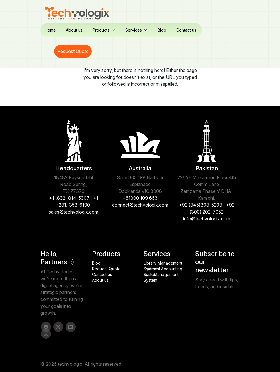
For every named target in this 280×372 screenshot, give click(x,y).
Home (50, 30)
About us (74, 30)
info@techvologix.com (206, 219)
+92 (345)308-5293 (200, 205)
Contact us (186, 30)
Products (104, 30)
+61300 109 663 (140, 198)
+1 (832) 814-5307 (69, 198)
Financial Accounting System (163, 269)
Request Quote (73, 51)
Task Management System (161, 274)
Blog (162, 30)
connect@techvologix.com (140, 205)
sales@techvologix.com (73, 212)
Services (136, 30)
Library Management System (163, 263)
